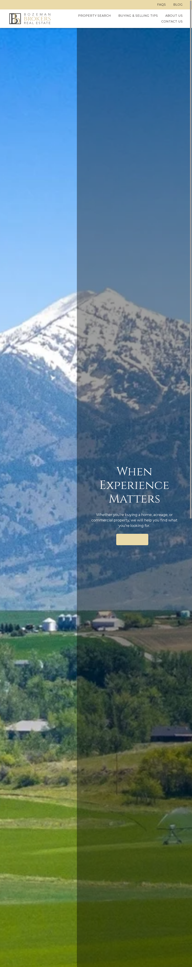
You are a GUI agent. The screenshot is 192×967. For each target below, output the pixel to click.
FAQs (161, 4)
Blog (178, 4)
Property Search (94, 15)
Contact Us (172, 21)
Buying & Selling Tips (138, 15)
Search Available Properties (132, 539)
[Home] (30, 19)
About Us (174, 15)
